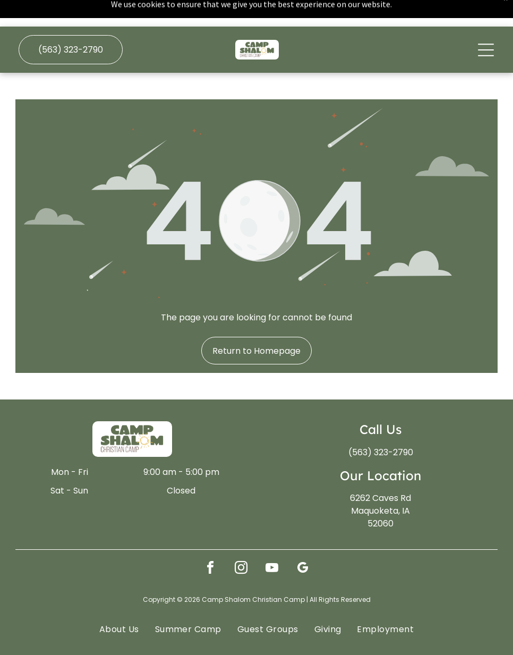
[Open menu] (486, 23)
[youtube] (271, 543)
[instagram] (241, 543)
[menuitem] (119, 602)
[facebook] (210, 543)
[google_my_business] (302, 543)
